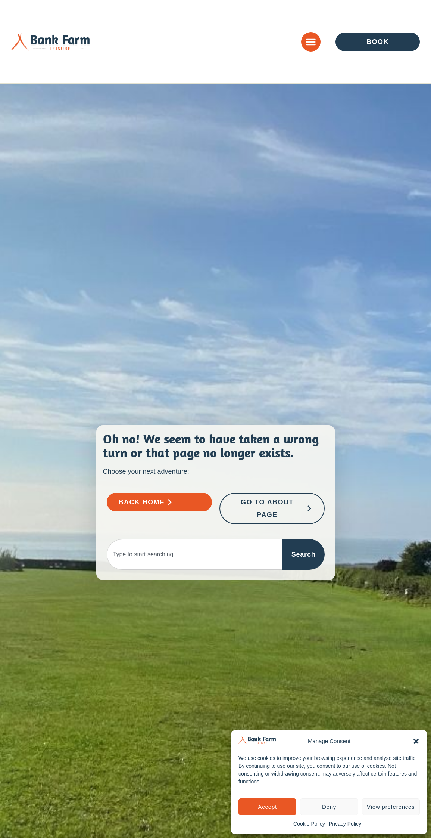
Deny (329, 807)
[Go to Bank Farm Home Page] (159, 502)
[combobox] (194, 554)
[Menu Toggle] (311, 42)
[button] (416, 741)
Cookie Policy (309, 824)
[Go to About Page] (272, 508)
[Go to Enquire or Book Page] (377, 42)
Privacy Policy (345, 824)
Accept (267, 807)
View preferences (391, 807)
